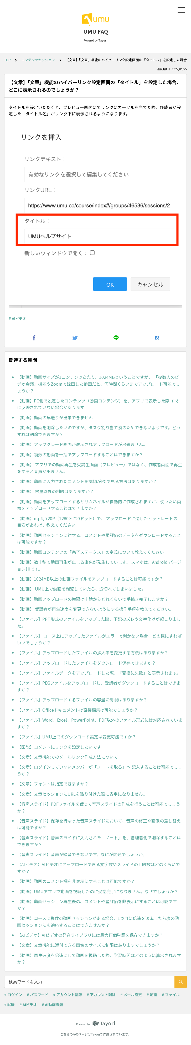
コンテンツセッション (38, 59)
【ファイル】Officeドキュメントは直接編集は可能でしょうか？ (77, 710)
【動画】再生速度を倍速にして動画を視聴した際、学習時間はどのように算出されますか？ (99, 958)
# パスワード (37, 994)
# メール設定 (131, 994)
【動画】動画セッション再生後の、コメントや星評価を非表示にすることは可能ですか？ (97, 904)
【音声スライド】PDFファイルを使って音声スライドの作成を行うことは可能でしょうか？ (98, 807)
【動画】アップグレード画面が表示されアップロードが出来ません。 (82, 444)
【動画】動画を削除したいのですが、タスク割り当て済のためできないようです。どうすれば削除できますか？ (98, 430)
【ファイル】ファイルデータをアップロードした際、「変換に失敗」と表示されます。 (98, 673)
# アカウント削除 (101, 994)
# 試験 (9, 1004)
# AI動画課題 (52, 1004)
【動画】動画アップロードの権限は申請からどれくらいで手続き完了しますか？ (92, 599)
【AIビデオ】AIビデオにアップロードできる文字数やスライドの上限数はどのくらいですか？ (98, 867)
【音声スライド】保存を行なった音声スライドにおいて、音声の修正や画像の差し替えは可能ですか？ (99, 824)
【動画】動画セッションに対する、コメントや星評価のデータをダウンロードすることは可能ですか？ (99, 538)
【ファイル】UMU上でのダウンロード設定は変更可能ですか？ (76, 736)
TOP (7, 59)
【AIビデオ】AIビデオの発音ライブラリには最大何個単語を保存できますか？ (90, 935)
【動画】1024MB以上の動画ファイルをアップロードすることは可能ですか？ (90, 579)
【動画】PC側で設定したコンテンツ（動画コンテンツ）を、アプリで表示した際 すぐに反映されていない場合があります (98, 404)
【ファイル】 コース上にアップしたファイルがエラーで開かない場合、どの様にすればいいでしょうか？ (99, 639)
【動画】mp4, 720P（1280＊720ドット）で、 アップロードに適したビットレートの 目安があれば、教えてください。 (97, 521)
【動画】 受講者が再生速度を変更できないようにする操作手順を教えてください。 (95, 609)
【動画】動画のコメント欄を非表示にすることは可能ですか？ (76, 881)
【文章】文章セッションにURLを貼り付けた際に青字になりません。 (82, 794)
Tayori (95, 1034)
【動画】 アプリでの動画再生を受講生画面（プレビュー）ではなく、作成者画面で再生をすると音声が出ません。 (99, 467)
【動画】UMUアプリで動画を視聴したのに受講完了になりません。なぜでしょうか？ (97, 891)
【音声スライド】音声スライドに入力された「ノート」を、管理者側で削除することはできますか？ (99, 840)
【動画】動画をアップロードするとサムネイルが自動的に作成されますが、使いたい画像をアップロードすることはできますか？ (99, 504)
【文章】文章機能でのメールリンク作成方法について (67, 757)
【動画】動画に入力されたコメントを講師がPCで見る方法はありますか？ (87, 481)
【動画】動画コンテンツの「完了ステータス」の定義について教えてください (90, 552)
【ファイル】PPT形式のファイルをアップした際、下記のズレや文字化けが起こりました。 (99, 622)
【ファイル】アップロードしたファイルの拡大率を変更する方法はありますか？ (92, 652)
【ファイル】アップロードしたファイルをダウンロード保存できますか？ (86, 663)
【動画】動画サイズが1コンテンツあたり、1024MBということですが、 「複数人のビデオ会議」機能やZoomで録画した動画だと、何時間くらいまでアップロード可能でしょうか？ (98, 384)
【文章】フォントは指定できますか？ (53, 783)
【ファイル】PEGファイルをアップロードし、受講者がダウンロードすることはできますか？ (98, 686)
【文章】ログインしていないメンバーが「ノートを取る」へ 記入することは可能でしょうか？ (99, 770)
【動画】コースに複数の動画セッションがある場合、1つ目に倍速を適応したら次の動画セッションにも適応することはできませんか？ (98, 921)
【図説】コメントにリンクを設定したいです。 (61, 747)
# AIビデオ (17, 318)
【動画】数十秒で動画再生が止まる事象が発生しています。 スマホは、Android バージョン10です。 (99, 565)
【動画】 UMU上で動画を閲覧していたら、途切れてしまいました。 (81, 589)
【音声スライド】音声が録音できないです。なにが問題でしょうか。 (82, 854)
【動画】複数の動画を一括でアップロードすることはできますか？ (80, 454)
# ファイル (171, 994)
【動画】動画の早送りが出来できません (55, 417)
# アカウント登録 (67, 994)
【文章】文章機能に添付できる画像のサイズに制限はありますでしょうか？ (88, 945)
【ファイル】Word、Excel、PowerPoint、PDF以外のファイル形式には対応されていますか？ (99, 723)
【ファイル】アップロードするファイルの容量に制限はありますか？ (82, 699)
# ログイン (13, 994)
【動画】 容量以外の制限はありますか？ (55, 491)
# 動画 (152, 994)
